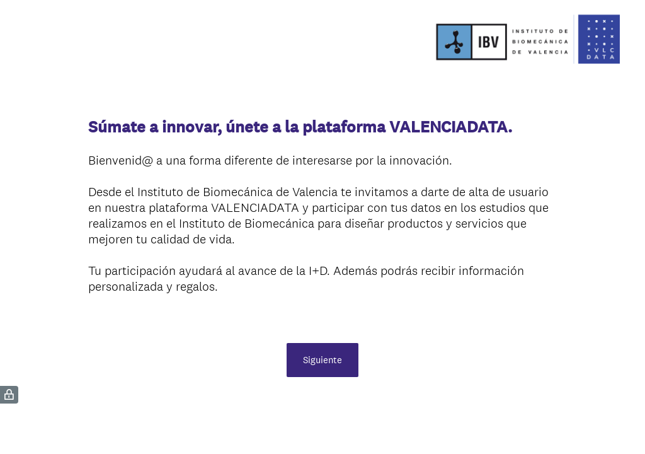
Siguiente (322, 360)
